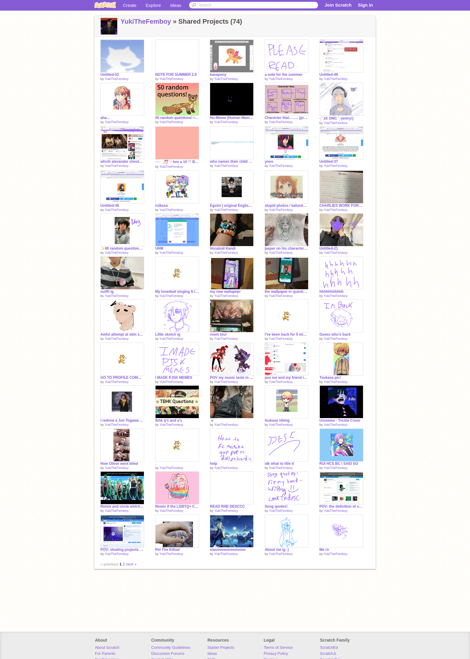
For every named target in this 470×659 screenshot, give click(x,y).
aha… (105, 118)
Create (129, 5)
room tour (218, 334)
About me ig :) (277, 550)
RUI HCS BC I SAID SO (339, 464)
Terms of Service (278, 647)
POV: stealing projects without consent (122, 550)
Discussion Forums (167, 653)
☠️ (212, 420)
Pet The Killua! (167, 550)
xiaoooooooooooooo (227, 550)
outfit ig (107, 291)
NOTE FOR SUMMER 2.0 (176, 75)
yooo (269, 161)
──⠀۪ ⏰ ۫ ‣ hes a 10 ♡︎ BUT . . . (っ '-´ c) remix (177, 162)
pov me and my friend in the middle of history (286, 378)
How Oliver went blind (119, 464)
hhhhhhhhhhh (332, 291)
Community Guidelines (170, 647)
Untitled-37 (329, 161)
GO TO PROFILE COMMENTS (122, 378)
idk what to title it (279, 464)
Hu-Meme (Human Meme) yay (232, 118)
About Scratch (107, 647)
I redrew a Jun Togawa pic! (122, 420)
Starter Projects (220, 647)
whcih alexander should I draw (122, 161)
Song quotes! (276, 506)
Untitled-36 (109, 205)
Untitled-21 (329, 248)
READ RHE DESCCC (227, 506)
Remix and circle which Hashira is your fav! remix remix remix (122, 506)
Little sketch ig (167, 334)
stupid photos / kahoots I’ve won (286, 205)
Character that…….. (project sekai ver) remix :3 (286, 118)
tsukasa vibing (277, 420)
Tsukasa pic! (330, 378)
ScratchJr (328, 653)
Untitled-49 (329, 75)
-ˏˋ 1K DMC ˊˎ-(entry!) (337, 118)
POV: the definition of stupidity (341, 506)
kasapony (218, 75)
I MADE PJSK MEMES (173, 378)
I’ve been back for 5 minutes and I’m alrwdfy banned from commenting (286, 334)
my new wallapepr (225, 291)
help (213, 464)
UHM (159, 248)
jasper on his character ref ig (286, 248)
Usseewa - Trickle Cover (340, 420)
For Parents (105, 653)
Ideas (175, 5)
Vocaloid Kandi (223, 248)
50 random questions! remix (177, 118)
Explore (153, 5)
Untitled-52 (109, 75)
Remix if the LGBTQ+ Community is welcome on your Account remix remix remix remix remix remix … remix (177, 506)
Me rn (324, 550)
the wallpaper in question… (286, 291)
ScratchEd (329, 647)
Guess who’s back (335, 334)
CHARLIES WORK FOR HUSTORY (341, 205)
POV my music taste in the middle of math (232, 378)
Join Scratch (338, 4)
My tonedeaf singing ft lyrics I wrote (177, 291)
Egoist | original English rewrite (232, 205)
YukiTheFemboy (145, 21)
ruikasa (161, 205)
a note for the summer (283, 75)
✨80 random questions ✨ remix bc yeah (122, 248)
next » (131, 564)
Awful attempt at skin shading (122, 334)
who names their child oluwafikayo (232, 161)
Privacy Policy (276, 653)
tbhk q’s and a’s (168, 420)
